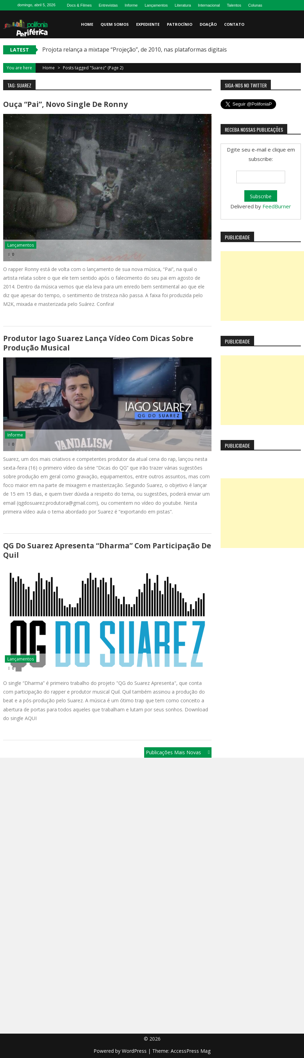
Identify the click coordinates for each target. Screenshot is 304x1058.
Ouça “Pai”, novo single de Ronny (65, 104)
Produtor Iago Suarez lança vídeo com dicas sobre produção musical (98, 343)
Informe (131, 5)
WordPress (135, 1051)
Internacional (209, 5)
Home (87, 24)
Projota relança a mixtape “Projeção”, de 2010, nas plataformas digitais (134, 49)
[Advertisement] (262, 286)
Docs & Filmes (79, 5)
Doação (208, 24)
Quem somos (115, 24)
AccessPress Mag (190, 1051)
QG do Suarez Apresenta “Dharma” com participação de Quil (107, 550)
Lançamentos (156, 5)
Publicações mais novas (173, 752)
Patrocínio (179, 24)
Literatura (183, 5)
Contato (234, 24)
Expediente (148, 24)
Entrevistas (108, 5)
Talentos (234, 5)
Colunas (255, 5)
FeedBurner (276, 206)
